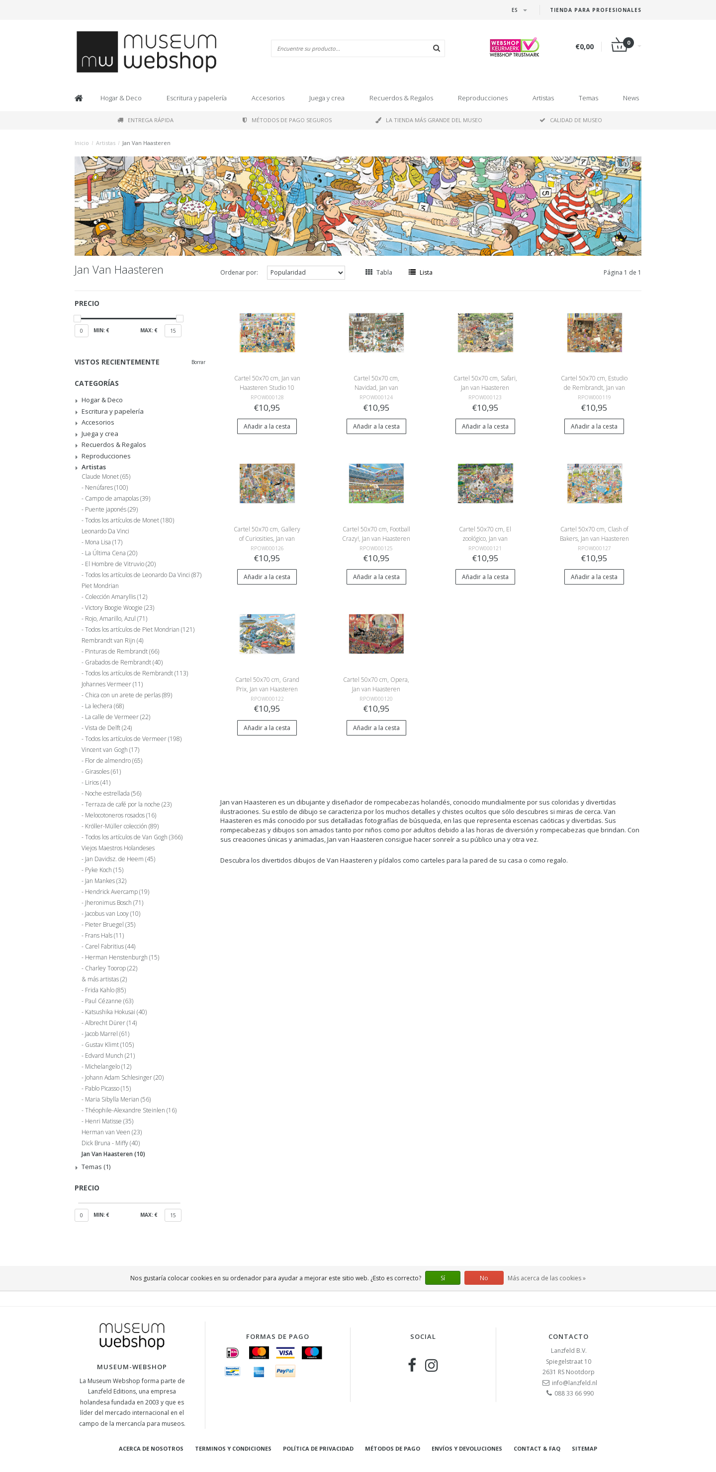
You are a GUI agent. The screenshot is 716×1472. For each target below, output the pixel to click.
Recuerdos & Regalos (401, 97)
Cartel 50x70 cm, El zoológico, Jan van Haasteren (485, 538)
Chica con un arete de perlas (128, 695)
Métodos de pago (392, 1448)
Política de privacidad (318, 1448)
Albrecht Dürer (111, 1023)
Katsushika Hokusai (116, 1012)
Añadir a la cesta (267, 426)
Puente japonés (111, 510)
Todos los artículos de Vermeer (133, 739)
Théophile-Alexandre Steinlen (131, 1110)
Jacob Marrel (107, 1034)
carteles (433, 860)
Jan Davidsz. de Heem (120, 859)
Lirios (97, 783)
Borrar (198, 362)
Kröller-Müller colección (122, 826)
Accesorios (268, 97)
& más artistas (104, 979)
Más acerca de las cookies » (547, 1278)
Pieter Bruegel (110, 925)
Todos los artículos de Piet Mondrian (139, 630)
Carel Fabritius (110, 947)
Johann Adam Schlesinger (124, 1078)
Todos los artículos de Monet (129, 520)
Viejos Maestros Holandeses (118, 848)
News (631, 97)
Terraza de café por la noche (128, 805)
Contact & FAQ (537, 1448)
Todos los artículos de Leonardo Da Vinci (143, 575)
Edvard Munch (110, 1056)
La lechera (104, 706)
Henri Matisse (109, 1121)
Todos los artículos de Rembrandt (136, 673)
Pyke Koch (104, 870)
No (484, 1278)
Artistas (543, 97)
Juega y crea (327, 97)
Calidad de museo (570, 120)
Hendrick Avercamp (117, 892)
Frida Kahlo (105, 990)
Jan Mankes (105, 881)
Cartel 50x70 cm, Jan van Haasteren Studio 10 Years (267, 387)
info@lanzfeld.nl (574, 1383)
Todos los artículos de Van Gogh (133, 837)
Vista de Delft (108, 728)
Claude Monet (106, 477)
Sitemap (584, 1448)
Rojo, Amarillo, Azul (116, 619)
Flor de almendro (113, 761)
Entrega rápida (145, 120)
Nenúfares (106, 488)
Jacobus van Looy (112, 914)
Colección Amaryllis (116, 597)
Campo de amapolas (117, 499)
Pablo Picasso (108, 1089)
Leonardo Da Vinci (105, 531)
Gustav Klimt (109, 1045)
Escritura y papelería (197, 97)
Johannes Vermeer (112, 684)
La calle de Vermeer (117, 717)
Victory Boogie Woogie (119, 608)
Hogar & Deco (121, 97)
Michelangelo (108, 1067)
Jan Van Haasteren (146, 143)
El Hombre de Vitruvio (120, 564)
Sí (443, 1278)
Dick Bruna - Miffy (111, 1143)
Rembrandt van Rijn (112, 641)
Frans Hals (104, 936)
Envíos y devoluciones (467, 1448)
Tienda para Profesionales (595, 9)
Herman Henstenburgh (122, 957)
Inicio (82, 143)
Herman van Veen (112, 1132)
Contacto (568, 1336)
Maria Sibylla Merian (118, 1100)
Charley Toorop (111, 968)
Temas (588, 97)
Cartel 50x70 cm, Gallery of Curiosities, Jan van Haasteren (267, 538)
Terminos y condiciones (233, 1448)
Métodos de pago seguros (287, 120)
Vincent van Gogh (110, 750)
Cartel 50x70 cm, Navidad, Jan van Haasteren (376, 387)
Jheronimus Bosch (114, 903)
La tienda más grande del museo (428, 120)
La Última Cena (111, 553)
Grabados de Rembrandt (124, 662)
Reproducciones (483, 97)
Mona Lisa (103, 542)
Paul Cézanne (109, 1001)
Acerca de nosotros (151, 1448)
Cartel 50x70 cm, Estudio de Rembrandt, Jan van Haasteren (594, 387)
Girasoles (103, 772)
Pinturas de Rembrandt (122, 652)
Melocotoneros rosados (120, 815)
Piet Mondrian (100, 586)
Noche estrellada (113, 794)
